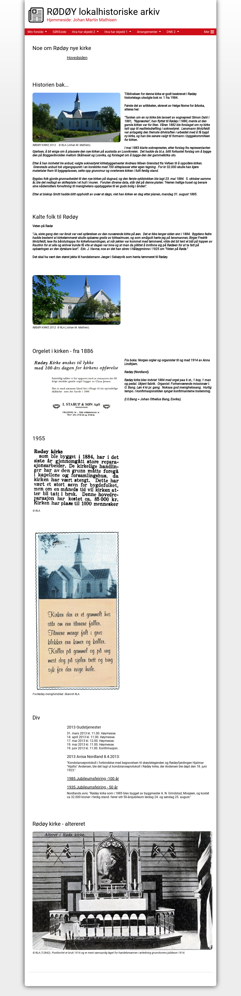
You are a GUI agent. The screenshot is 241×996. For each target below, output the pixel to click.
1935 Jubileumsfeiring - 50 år (92, 787)
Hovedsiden (77, 57)
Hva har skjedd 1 (116, 32)
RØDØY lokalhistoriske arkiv (103, 11)
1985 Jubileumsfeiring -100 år (93, 778)
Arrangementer (147, 32)
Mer (209, 31)
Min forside (35, 32)
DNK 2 (171, 32)
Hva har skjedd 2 (83, 32)
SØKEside (59, 32)
